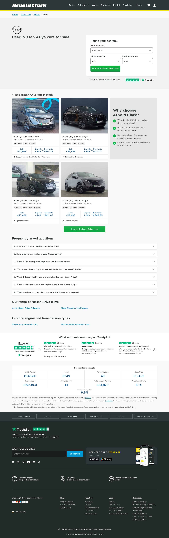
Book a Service (96, 416)
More (139, 5)
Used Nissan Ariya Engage (74, 308)
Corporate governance (142, 508)
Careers (48, 416)
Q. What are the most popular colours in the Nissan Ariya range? (46, 292)
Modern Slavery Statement (144, 505)
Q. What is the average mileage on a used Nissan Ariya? (42, 262)
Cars (71, 5)
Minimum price (97, 56)
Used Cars (26, 14)
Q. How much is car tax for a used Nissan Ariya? (38, 254)
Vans (94, 5)
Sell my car (83, 5)
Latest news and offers (23, 449)
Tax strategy (138, 511)
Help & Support (23, 416)
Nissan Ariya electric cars (25, 324)
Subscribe (75, 454)
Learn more (94, 455)
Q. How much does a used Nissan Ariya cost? (36, 246)
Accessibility (65, 508)
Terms (111, 502)
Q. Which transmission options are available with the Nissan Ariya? (47, 269)
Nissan (37, 14)
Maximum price (130, 56)
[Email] (39, 454)
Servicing (127, 5)
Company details (140, 513)
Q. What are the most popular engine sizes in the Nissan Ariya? (46, 285)
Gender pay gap (140, 502)
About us (88, 502)
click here (109, 401)
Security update (115, 511)
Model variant (97, 45)
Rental (116, 5)
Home (15, 14)
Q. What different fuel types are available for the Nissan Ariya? (45, 277)
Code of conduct (140, 519)
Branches (105, 5)
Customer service (67, 505)
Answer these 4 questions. (101, 529)
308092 (88, 398)
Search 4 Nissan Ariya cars (105, 68)
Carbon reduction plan (142, 516)
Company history (92, 508)
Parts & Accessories (145, 416)
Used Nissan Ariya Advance (26, 308)
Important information (118, 513)
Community (90, 511)
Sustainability (90, 513)
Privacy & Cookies (116, 508)
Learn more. (54, 437)
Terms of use (114, 505)
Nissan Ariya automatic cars (75, 324)
